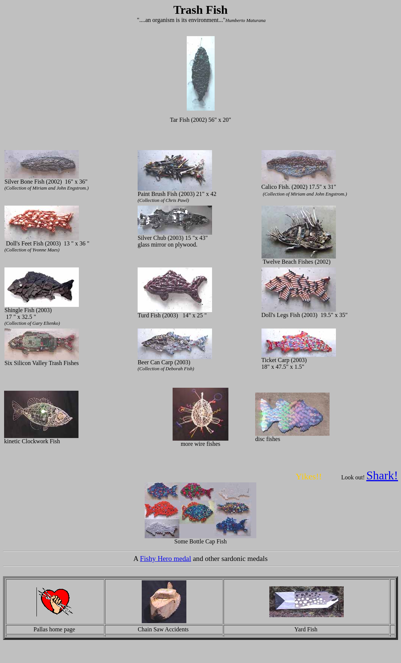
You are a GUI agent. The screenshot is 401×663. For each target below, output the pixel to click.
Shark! (382, 475)
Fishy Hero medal (165, 558)
